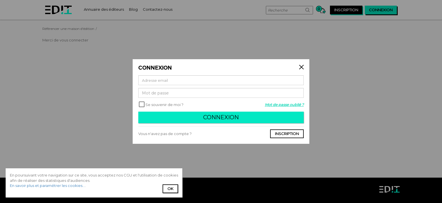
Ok (170, 188)
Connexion (221, 117)
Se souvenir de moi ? (164, 104)
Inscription (287, 133)
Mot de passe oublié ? (284, 104)
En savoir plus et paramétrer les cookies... (47, 185)
